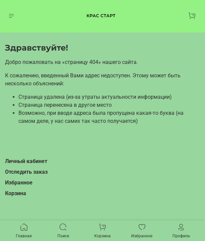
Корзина (15, 193)
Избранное (19, 182)
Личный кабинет (26, 161)
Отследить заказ (26, 172)
